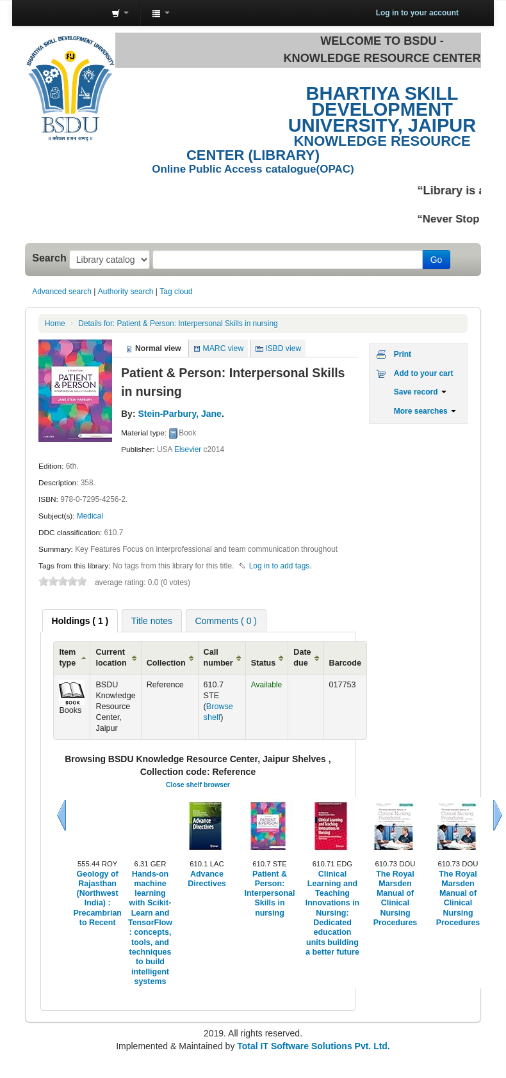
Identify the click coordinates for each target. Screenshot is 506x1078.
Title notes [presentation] (151, 621)
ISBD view (283, 348)
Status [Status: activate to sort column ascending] (263, 663)
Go (436, 259)
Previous (61, 815)
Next (498, 815)
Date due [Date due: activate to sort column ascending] (302, 658)
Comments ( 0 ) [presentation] (226, 621)
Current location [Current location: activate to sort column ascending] (110, 658)
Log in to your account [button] (417, 12)
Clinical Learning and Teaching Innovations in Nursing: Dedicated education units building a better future (333, 913)
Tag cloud (175, 291)
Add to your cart (423, 373)
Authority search (126, 291)
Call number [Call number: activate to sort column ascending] (218, 658)
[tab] (80, 620)
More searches (425, 411)
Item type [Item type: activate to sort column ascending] (67, 658)
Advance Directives (207, 879)
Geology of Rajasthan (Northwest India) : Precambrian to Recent (97, 898)
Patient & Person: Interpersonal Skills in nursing (177, 323)
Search (49, 257)
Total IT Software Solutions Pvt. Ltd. (311, 1046)
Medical (90, 516)
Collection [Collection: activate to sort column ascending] (166, 663)
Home (55, 323)
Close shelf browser (198, 784)
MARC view (223, 348)
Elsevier (187, 449)
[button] (120, 13)
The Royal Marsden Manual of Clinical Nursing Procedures (395, 898)
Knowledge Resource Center (70, 13)
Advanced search (62, 291)
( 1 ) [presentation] (80, 621)
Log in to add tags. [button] (280, 565)
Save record (420, 391)
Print (402, 354)
